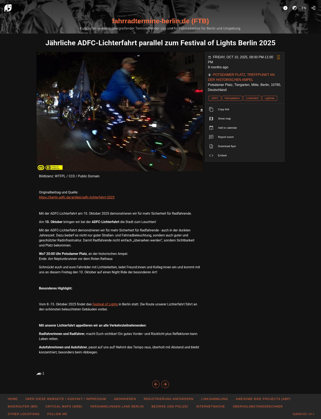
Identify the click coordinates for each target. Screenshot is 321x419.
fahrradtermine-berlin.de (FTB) (160, 21)
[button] (23, 414)
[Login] (313, 8)
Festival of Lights (105, 304)
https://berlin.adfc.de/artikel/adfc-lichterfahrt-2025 (77, 197)
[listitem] (245, 109)
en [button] (304, 8)
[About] (285, 8)
